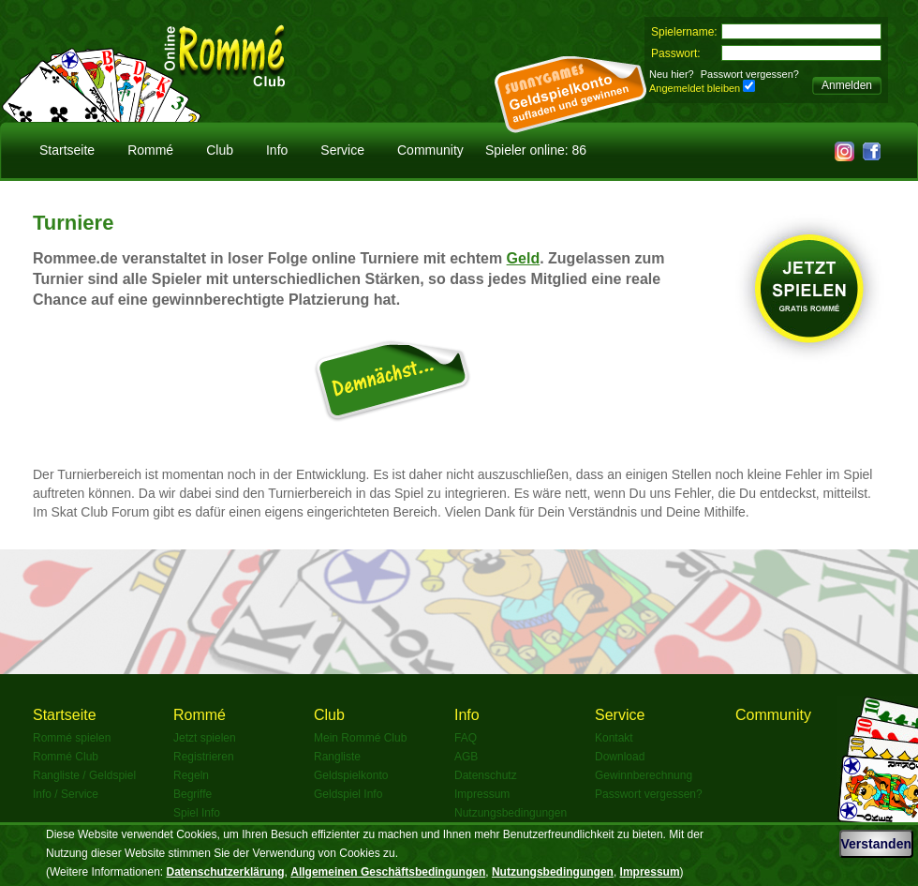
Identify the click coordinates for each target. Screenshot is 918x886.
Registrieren (203, 756)
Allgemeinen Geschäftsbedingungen (387, 871)
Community (430, 150)
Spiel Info (196, 813)
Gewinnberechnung (643, 775)
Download (619, 756)
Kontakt (614, 738)
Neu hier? (671, 74)
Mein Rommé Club (360, 738)
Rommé (150, 150)
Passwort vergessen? (750, 74)
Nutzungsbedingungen (510, 813)
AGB (466, 756)
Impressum (482, 794)
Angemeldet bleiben (694, 88)
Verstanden (876, 843)
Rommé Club (65, 756)
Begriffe (192, 794)
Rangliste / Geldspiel (84, 775)
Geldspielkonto (351, 775)
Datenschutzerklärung (226, 871)
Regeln (191, 775)
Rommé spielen (72, 738)
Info (277, 150)
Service (342, 150)
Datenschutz (485, 775)
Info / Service (65, 794)
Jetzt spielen (204, 738)
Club (219, 150)
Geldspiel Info (348, 794)
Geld (523, 258)
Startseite (67, 150)
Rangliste (337, 756)
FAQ (465, 738)
